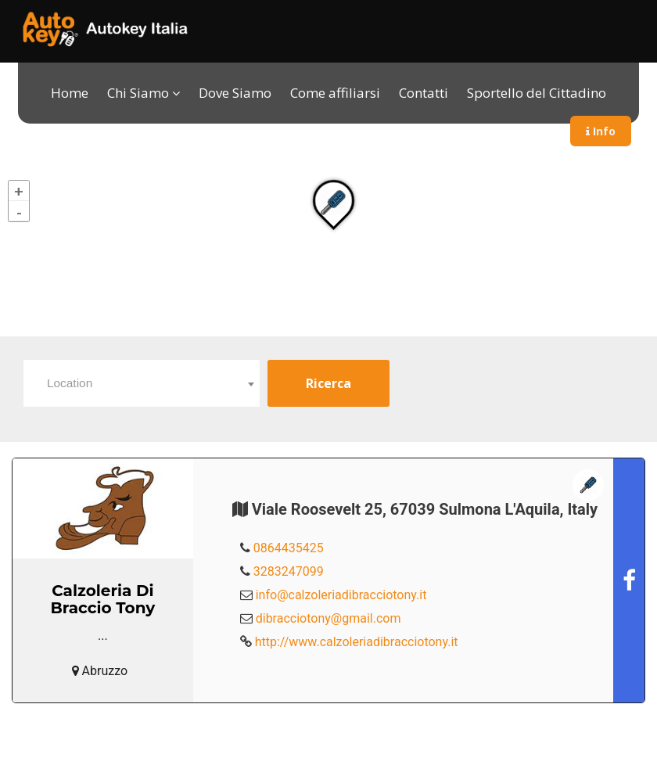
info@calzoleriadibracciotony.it (341, 594)
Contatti (423, 93)
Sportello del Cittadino (536, 93)
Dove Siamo (235, 93)
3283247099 (288, 571)
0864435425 (288, 548)
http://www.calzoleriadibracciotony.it (356, 641)
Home (69, 93)
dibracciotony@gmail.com (328, 618)
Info (601, 131)
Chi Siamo (138, 93)
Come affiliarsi (335, 93)
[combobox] (141, 383)
